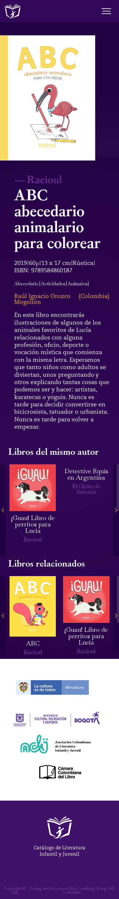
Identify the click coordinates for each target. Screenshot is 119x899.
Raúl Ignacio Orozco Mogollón (42, 299)
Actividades (53, 284)
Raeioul (44, 179)
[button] (3, 510)
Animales (78, 284)
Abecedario (26, 284)
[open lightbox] (47, 98)
